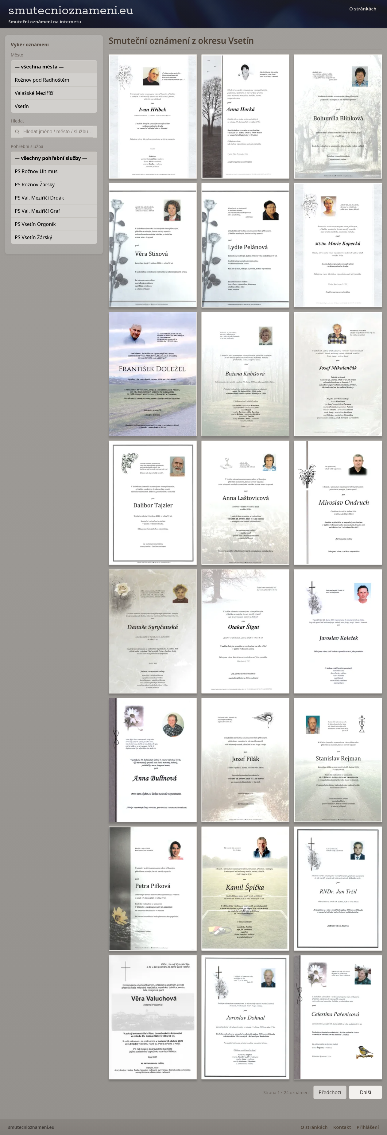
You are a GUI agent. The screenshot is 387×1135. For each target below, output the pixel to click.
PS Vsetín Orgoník (35, 224)
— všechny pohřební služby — (51, 158)
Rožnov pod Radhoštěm (42, 79)
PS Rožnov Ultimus (36, 171)
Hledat (17, 121)
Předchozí (330, 1092)
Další (365, 1092)
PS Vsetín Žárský (33, 237)
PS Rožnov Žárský (35, 184)
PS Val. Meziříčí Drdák (39, 197)
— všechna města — (39, 66)
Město (17, 55)
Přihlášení (368, 1127)
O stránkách (362, 9)
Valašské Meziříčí (34, 93)
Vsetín (22, 106)
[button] (153, 116)
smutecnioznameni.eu (71, 10)
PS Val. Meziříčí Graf (37, 211)
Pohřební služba (27, 146)
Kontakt (342, 1127)
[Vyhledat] (58, 132)
